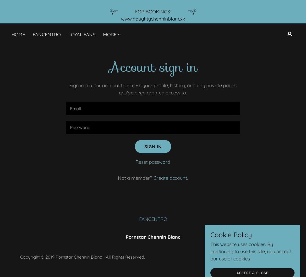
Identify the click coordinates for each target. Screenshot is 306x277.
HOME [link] (18, 35)
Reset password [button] (153, 162)
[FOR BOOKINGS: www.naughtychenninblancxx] (153, 11)
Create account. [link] (170, 178)
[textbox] (153, 108)
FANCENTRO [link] (47, 35)
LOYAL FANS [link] (81, 35)
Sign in (153, 146)
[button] (112, 35)
